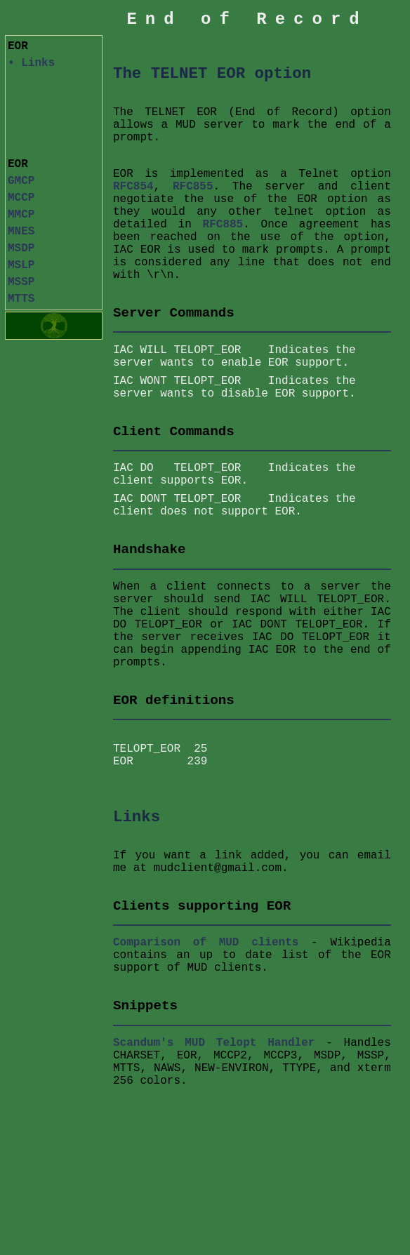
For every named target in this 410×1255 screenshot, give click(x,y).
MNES (21, 231)
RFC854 (133, 186)
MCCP (21, 198)
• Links (31, 63)
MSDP (21, 248)
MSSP (21, 282)
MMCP (21, 214)
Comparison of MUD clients (205, 948)
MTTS (21, 299)
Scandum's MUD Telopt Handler (214, 1048)
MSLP (21, 265)
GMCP (21, 181)
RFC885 (223, 224)
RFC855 (193, 186)
